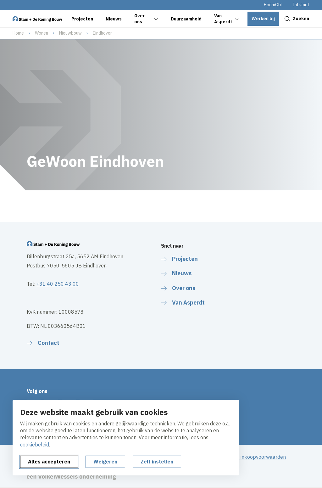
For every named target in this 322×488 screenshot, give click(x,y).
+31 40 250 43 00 (57, 284)
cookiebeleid (34, 444)
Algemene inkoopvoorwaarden (251, 457)
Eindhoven (103, 33)
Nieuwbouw (70, 33)
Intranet (301, 5)
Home (18, 33)
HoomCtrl (273, 5)
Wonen (41, 33)
